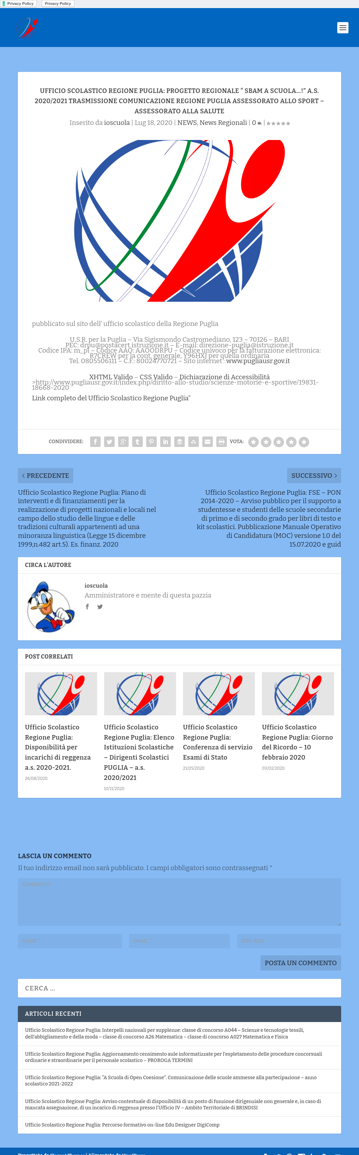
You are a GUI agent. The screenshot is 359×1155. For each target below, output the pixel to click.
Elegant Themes (67, 1144)
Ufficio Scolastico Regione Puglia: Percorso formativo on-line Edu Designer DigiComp (122, 1114)
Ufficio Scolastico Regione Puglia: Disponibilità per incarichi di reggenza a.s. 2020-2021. (58, 737)
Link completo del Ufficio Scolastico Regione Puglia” (111, 387)
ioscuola (117, 112)
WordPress (133, 1144)
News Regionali (223, 112)
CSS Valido (156, 366)
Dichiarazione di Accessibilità (225, 366)
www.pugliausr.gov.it (258, 350)
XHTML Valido (111, 366)
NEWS (187, 112)
